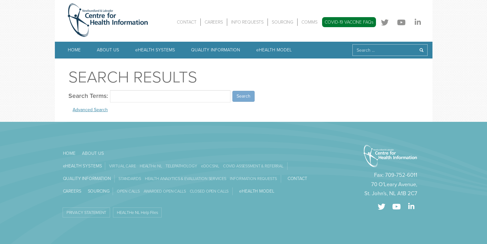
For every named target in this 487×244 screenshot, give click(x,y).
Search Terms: (88, 96)
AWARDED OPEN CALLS (165, 191)
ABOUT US (108, 50)
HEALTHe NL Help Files (137, 212)
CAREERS (214, 22)
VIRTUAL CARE (122, 166)
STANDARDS (129, 178)
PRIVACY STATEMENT (86, 212)
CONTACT (187, 22)
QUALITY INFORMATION (215, 50)
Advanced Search (90, 109)
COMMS (309, 22)
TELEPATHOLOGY (181, 166)
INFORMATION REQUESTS (253, 178)
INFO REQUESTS (247, 22)
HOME (74, 50)
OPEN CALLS (128, 191)
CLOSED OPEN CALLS (209, 191)
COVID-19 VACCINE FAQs (349, 22)
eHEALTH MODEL (274, 50)
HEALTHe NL (151, 166)
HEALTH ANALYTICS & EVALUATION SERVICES (185, 178)
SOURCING (282, 22)
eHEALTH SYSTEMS (155, 50)
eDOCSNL (210, 166)
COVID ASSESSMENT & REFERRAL (253, 166)
